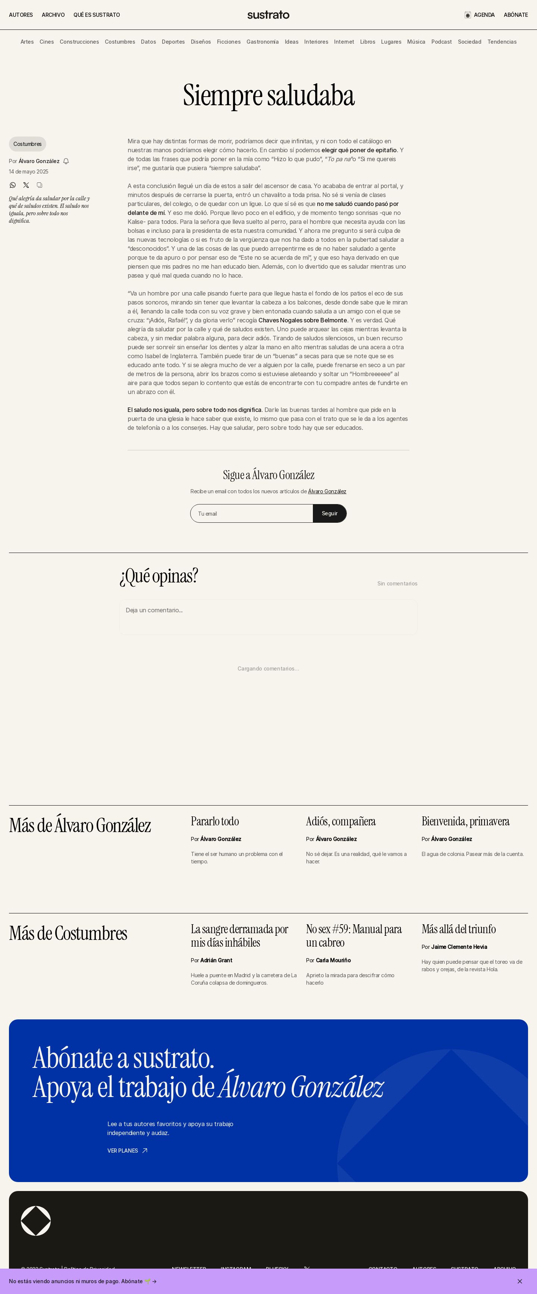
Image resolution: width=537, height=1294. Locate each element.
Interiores (316, 41)
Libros (367, 41)
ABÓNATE (516, 15)
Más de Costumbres (68, 934)
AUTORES (21, 15)
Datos (148, 41)
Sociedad (469, 41)
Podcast (441, 41)
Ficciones (229, 41)
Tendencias (502, 41)
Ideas (292, 41)
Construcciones (79, 41)
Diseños (201, 41)
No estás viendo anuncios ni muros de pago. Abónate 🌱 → (82, 1281)
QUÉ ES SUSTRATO (96, 15)
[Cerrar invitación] (520, 1281)
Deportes (173, 41)
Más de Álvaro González (79, 826)
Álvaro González (39, 161)
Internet (344, 41)
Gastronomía (262, 41)
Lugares (391, 41)
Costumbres (120, 41)
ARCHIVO (53, 15)
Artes (27, 41)
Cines (47, 41)
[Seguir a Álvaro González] (66, 161)
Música (416, 41)
